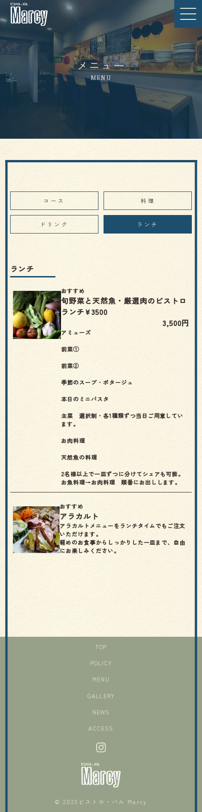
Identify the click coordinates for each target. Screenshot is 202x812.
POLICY (101, 664)
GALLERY (101, 697)
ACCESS (100, 729)
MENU (101, 680)
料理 (148, 200)
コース (54, 200)
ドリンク (54, 224)
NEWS (101, 713)
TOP (101, 648)
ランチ (148, 224)
